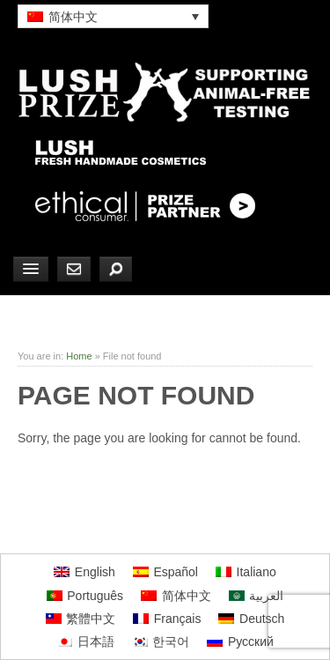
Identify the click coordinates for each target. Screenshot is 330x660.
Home (79, 356)
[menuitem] (113, 16)
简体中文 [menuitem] (73, 17)
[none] (113, 16)
